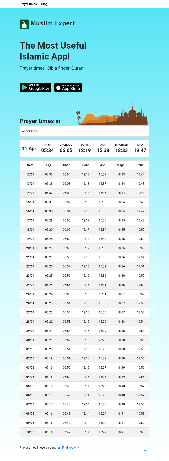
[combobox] (84, 131)
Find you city (70, 447)
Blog (145, 450)
